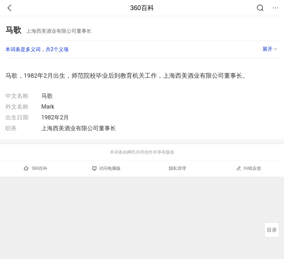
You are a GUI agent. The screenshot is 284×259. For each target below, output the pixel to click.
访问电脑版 (106, 168)
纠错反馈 (248, 168)
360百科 (142, 8)
